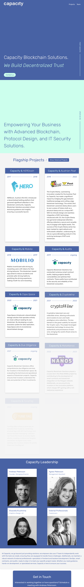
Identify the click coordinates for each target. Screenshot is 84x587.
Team (79, 4)
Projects (72, 4)
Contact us (10, 75)
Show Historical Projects (58, 160)
